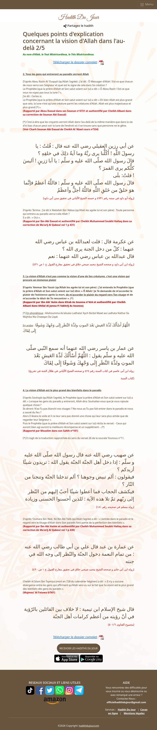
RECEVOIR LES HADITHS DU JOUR (78, 648)
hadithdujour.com (89, 725)
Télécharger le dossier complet (75, 62)
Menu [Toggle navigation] (146, 4)
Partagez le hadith (78, 26)
